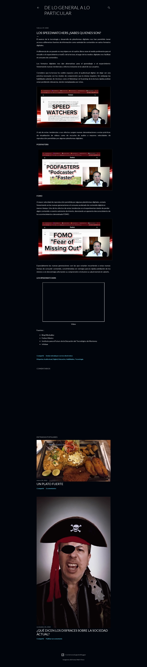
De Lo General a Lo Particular (67, 10)
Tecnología (79, 359)
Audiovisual (48, 359)
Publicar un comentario (54, 639)
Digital (55, 359)
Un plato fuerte (50, 484)
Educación (62, 359)
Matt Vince (80, 660)
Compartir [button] (40, 356)
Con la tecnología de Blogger (73, 654)
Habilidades (70, 359)
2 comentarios (51, 488)
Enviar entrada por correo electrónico (59, 356)
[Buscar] (109, 7)
